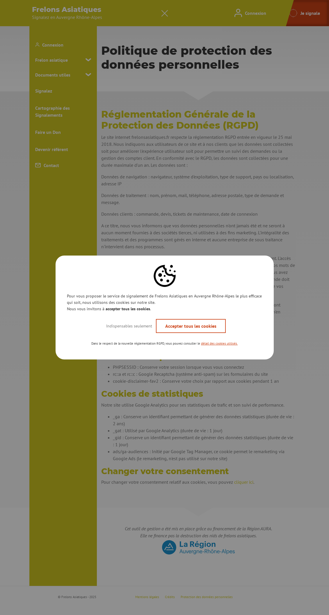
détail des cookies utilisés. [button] (219, 343)
